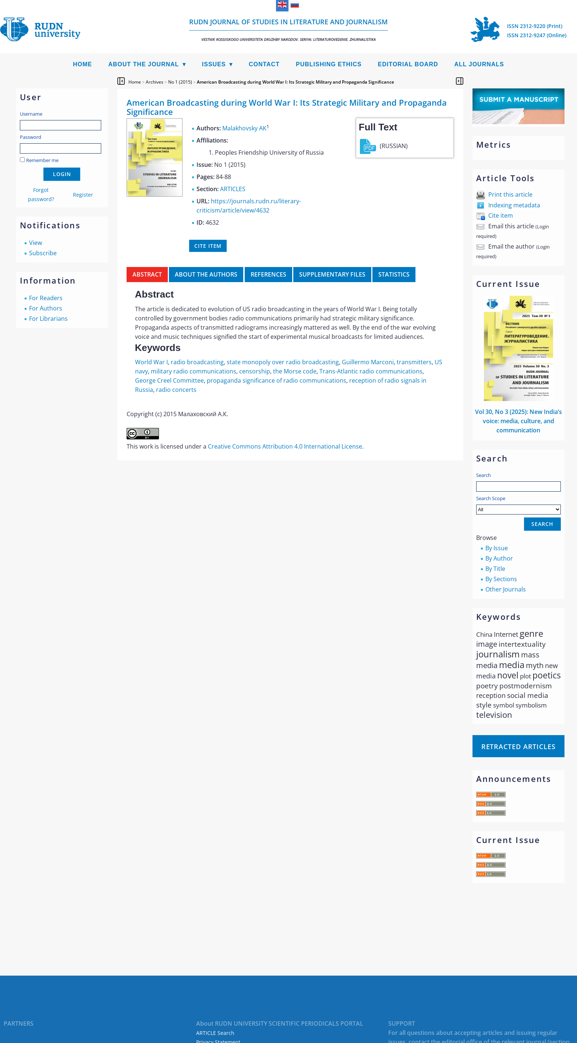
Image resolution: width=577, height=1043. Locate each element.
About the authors (206, 274)
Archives (154, 82)
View (35, 243)
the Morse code (294, 371)
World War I (151, 362)
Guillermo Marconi (368, 362)
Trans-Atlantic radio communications (370, 371)
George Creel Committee (169, 380)
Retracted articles (518, 746)
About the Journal (143, 64)
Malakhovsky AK (244, 128)
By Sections (501, 579)
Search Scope (518, 505)
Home (82, 64)
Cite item (500, 215)
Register (83, 194)
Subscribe (43, 253)
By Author (499, 558)
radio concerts (176, 390)
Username (31, 113)
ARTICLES (232, 189)
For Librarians (48, 319)
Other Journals (505, 589)
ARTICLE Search (215, 1032)
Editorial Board (408, 64)
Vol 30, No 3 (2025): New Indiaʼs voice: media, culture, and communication (518, 421)
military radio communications (193, 371)
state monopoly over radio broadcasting (283, 362)
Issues (214, 64)
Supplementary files (332, 274)
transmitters (414, 362)
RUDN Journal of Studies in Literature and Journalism (288, 29)
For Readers (46, 298)
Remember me (42, 160)
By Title (495, 569)
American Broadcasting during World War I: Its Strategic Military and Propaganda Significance (295, 82)
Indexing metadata (514, 205)
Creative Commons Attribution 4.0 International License (285, 446)
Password (30, 137)
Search (483, 475)
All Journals (479, 64)
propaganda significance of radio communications (276, 380)
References (268, 274)
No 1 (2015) (180, 82)
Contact (264, 64)
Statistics (394, 274)
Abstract (147, 274)
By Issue (496, 548)
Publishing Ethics (329, 64)
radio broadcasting (197, 362)
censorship (254, 371)
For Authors (45, 308)
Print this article (510, 194)
